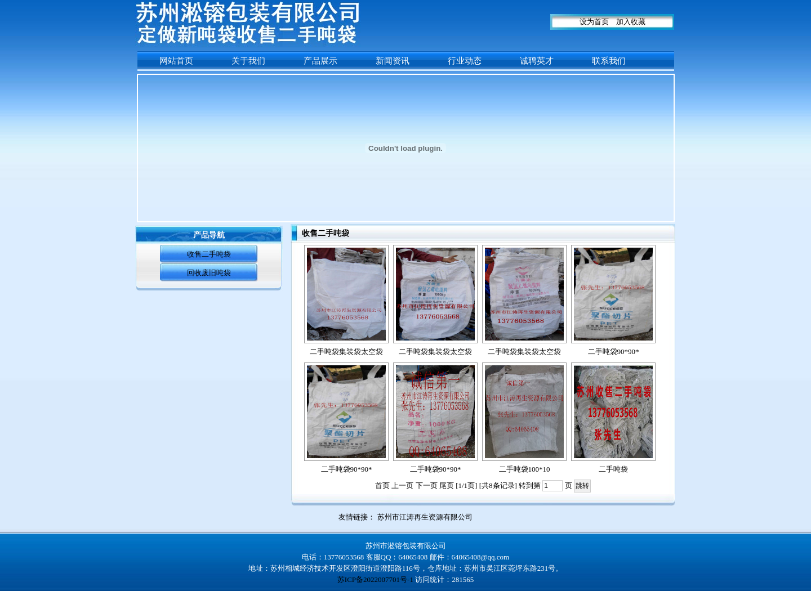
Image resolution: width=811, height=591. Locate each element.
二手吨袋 (613, 469)
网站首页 (176, 60)
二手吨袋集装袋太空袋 (346, 351)
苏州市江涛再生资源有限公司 (425, 517)
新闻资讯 (392, 60)
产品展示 (320, 60)
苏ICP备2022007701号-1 (375, 579)
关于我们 (248, 60)
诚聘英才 (537, 60)
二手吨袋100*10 (524, 469)
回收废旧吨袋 (209, 272)
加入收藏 (630, 21)
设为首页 (594, 21)
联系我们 (609, 60)
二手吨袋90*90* (613, 351)
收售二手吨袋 (209, 254)
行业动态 (465, 60)
